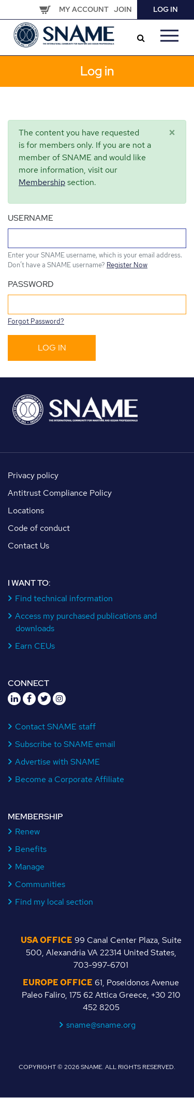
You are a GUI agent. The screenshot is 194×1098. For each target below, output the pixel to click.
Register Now (127, 265)
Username (30, 217)
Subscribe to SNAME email (65, 744)
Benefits (31, 849)
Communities (40, 884)
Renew (28, 831)
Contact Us (28, 545)
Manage (30, 866)
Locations (26, 510)
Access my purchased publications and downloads (86, 622)
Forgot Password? (36, 321)
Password (31, 284)
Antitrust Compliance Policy (60, 492)
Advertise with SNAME (58, 761)
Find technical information (64, 598)
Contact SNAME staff (56, 726)
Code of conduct (39, 528)
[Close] (172, 132)
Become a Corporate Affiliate (70, 779)
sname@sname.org (101, 1024)
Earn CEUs (35, 645)
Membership (42, 182)
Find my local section (54, 901)
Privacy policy (33, 475)
